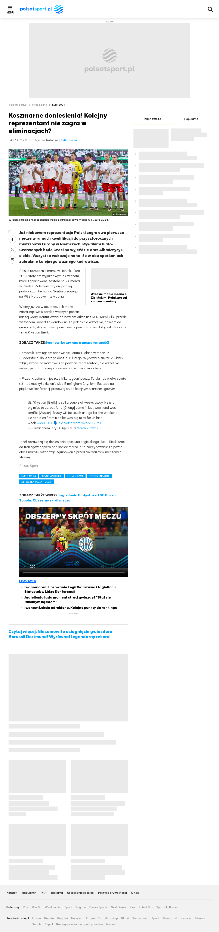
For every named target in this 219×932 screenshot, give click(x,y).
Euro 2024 (58, 104)
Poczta (49, 918)
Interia (36, 918)
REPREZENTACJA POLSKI (36, 482)
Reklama (57, 893)
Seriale (36, 924)
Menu (10, 12)
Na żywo (76, 918)
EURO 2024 (28, 476)
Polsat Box (146, 907)
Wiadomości (53, 907)
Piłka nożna (39, 104)
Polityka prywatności (112, 893)
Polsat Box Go (32, 907)
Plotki (125, 918)
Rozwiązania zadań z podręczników (79, 924)
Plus (132, 907)
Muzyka (111, 924)
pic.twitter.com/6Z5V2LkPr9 (80, 423)
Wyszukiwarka (210, 9)
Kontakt (12, 893)
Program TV (94, 918)
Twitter (12, 249)
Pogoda (80, 907)
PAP (44, 893)
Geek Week (118, 907)
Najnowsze (152, 119)
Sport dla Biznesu (167, 907)
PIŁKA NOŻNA (75, 476)
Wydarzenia (140, 918)
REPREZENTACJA (99, 476)
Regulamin (29, 893)
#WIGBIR (44, 423)
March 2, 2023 (87, 428)
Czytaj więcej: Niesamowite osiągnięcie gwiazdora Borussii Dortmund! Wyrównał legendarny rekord (60, 634)
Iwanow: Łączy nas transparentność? (78, 342)
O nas (135, 893)
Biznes (167, 918)
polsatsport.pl (18, 104)
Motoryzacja (183, 918)
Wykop (12, 259)
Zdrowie (199, 918)
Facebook (12, 239)
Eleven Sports (98, 907)
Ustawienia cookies (80, 893)
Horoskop (111, 918)
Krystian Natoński (46, 140)
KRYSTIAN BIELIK (51, 476)
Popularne (191, 119)
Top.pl (49, 924)
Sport (68, 907)
